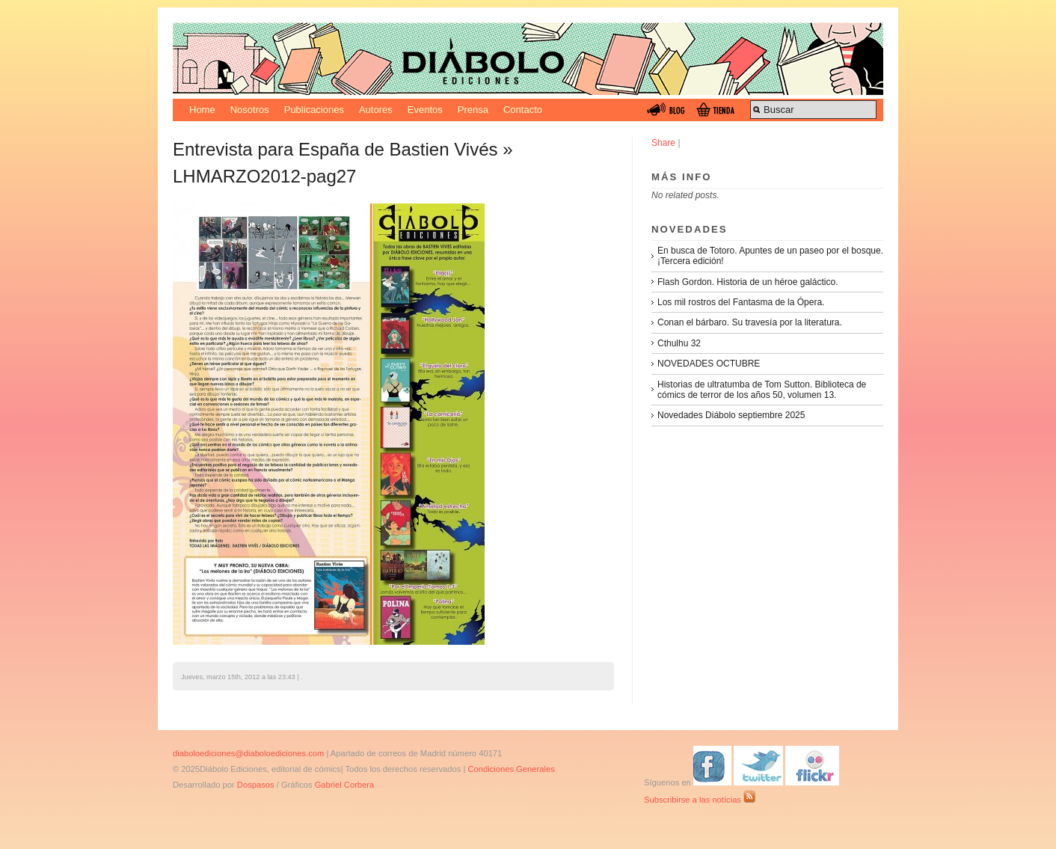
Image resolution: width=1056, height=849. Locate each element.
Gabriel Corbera (345, 784)
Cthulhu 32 (679, 343)
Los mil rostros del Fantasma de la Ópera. (740, 302)
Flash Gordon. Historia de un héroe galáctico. (747, 282)
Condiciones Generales (510, 768)
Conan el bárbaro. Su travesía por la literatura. (749, 322)
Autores (376, 109)
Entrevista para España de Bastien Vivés (335, 149)
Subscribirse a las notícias (699, 799)
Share (663, 143)
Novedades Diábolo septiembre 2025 (731, 415)
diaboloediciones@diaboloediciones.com (248, 753)
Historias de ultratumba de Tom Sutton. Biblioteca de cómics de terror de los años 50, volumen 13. (761, 389)
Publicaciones (314, 109)
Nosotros (249, 109)
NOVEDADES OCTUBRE (708, 363)
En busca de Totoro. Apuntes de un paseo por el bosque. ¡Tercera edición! (770, 255)
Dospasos (255, 784)
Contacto (522, 109)
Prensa (473, 109)
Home (202, 109)
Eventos (425, 109)
